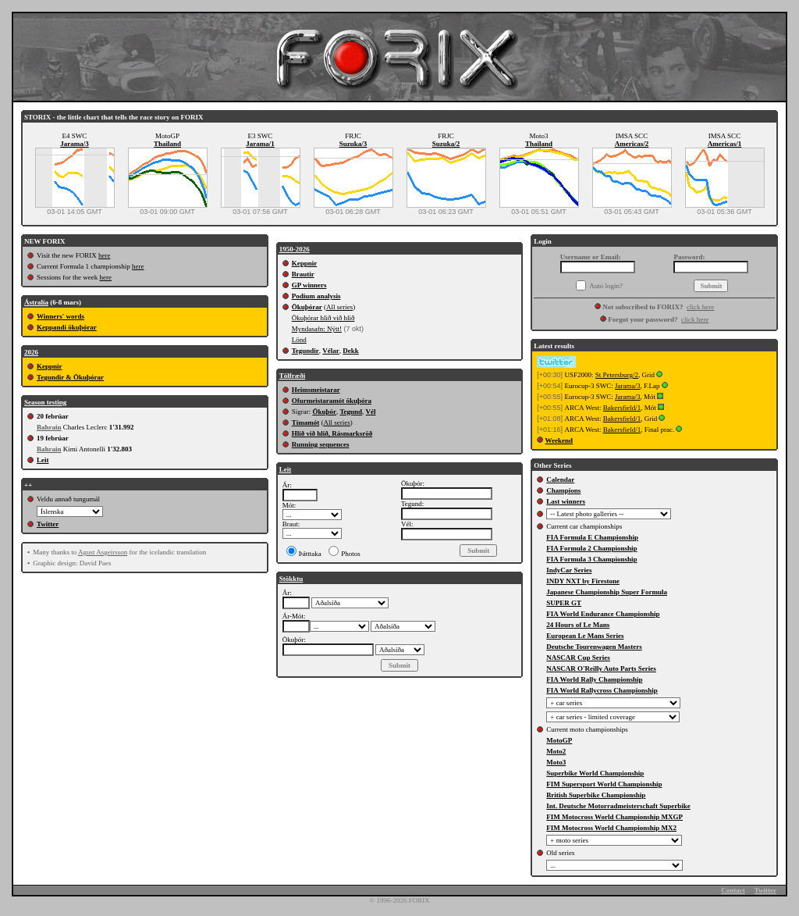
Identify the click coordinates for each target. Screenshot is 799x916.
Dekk (351, 351)
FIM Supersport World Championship (604, 784)
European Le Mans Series (584, 636)
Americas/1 (724, 144)
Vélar (330, 351)
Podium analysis (316, 296)
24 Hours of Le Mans (577, 625)
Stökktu (291, 579)
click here (700, 307)
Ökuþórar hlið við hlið (323, 318)
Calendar (560, 479)
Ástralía (36, 302)
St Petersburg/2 (616, 375)
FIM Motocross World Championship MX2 (611, 828)
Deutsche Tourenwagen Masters (593, 646)
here (104, 255)
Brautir (303, 274)
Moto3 (556, 762)
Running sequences (321, 444)
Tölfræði (292, 376)
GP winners (309, 285)
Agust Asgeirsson (102, 552)
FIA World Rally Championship (594, 679)
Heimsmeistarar (316, 390)
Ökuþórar (307, 307)
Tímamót (306, 422)
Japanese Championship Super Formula (606, 592)
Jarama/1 (260, 144)
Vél (371, 411)
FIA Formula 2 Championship (591, 548)
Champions (563, 490)
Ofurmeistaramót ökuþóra (331, 401)
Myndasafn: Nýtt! (317, 329)
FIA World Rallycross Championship (601, 690)
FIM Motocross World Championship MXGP (614, 817)
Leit (43, 460)
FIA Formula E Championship (592, 537)
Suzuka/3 (353, 144)
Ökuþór (324, 411)
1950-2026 (294, 249)
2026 (31, 352)
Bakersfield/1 (622, 408)
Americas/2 (631, 144)
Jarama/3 (74, 144)
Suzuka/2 (446, 144)
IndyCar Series (568, 570)
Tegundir (305, 351)
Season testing (45, 402)
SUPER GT (563, 603)
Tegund (350, 411)
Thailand (167, 144)
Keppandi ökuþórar (67, 327)
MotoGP (559, 740)
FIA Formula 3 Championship (591, 559)
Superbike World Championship (595, 773)
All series (339, 307)
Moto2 (556, 751)
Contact (733, 890)
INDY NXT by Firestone (583, 581)
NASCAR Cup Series (578, 657)
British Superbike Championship (595, 795)
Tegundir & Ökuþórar (70, 377)
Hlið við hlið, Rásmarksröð (332, 433)
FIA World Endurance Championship (602, 614)
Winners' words (60, 316)
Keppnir (49, 366)
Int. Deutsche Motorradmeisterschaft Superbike (618, 806)
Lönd (299, 340)
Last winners (565, 501)
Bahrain (49, 427)
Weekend (559, 440)
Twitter (48, 524)
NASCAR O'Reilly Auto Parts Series (601, 668)
